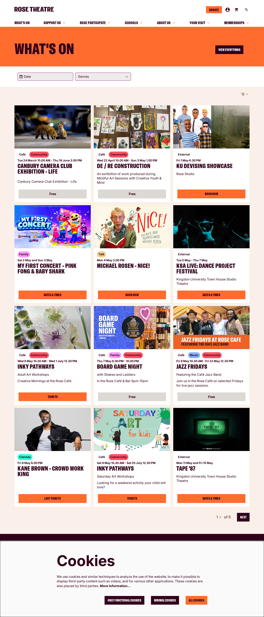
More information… (115, 586)
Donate (214, 10)
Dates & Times (52, 294)
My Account (227, 9)
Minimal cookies (165, 600)
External (184, 153)
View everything (229, 50)
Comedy (25, 456)
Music (194, 354)
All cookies (196, 600)
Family (23, 253)
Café (22, 153)
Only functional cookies (124, 600)
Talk (101, 253)
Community (39, 153)
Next (243, 517)
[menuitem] (22, 23)
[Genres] (103, 77)
